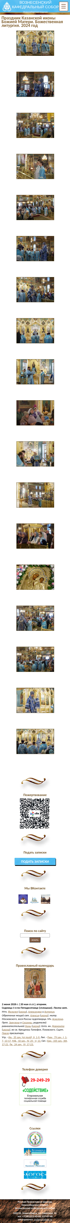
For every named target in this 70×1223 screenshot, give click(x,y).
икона (22, 1011)
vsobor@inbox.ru (43, 1219)
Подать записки (35, 861)
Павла (5, 1033)
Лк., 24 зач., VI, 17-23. (21, 1044)
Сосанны (27, 1022)
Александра (35, 1011)
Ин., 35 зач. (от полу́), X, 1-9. (24, 1037)
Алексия (34, 1015)
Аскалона (57, 1019)
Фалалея (13, 1011)
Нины (28, 1026)
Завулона (14, 1022)
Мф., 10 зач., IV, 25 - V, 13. (26, 1040)
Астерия (49, 1011)
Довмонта (58, 1026)
